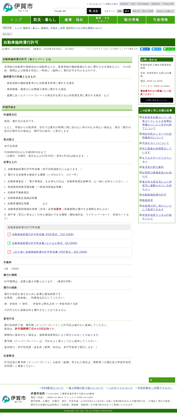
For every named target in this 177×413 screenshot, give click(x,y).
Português (143, 4)
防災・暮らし (33, 28)
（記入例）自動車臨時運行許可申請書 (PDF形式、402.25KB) (47, 252)
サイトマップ (95, 4)
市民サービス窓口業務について (85, 28)
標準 (120, 11)
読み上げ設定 (147, 11)
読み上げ (136, 11)
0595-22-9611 (55, 397)
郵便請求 (147, 200)
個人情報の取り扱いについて (86, 388)
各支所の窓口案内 (153, 167)
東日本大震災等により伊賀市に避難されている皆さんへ (157, 186)
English (124, 4)
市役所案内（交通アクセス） (155, 388)
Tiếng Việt (168, 4)
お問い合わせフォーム (156, 100)
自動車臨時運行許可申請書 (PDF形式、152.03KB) (41, 234)
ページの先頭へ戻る (163, 380)
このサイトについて (121, 388)
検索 (95, 11)
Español (156, 4)
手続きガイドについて (155, 143)
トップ (18, 28)
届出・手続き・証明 (54, 28)
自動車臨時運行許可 (154, 194)
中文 (133, 4)
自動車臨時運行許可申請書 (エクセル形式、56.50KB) (42, 243)
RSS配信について (53, 388)
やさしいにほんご (165, 11)
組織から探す (111, 4)
